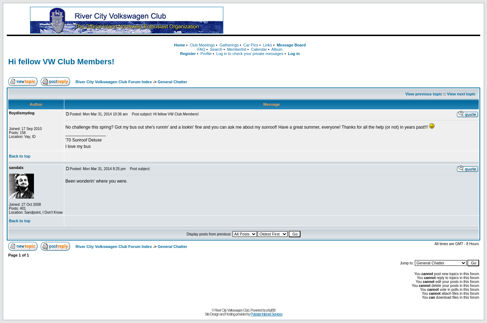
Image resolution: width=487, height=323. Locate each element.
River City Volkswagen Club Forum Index (113, 82)
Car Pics (250, 45)
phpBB (271, 310)
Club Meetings (202, 45)
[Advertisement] (362, 20)
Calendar (259, 49)
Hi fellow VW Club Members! (61, 61)
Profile (206, 53)
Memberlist (236, 49)
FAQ (201, 49)
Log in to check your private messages (249, 53)
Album (276, 49)
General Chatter (172, 82)
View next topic (461, 94)
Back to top (19, 156)
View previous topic (423, 94)
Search (216, 49)
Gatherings (229, 45)
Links (267, 45)
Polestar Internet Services (267, 314)
